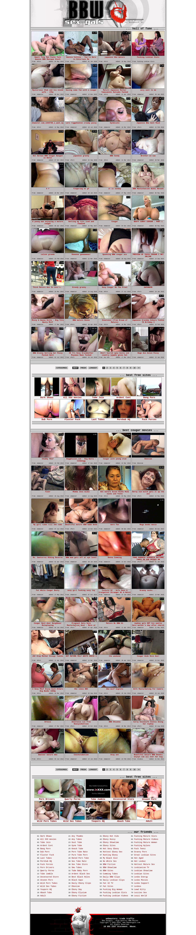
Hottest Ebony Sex (112, 852)
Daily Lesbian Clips (114, 880)
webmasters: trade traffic (120, 919)
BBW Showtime (110, 867)
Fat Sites (108, 886)
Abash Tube (123, 820)
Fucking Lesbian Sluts (115, 892)
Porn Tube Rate (80, 852)
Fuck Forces (149, 419)
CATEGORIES (61, 368)
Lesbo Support (141, 883)
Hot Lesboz (140, 861)
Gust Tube (77, 842)
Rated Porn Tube (80, 858)
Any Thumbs (77, 836)
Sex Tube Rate (79, 861)
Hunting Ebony (110, 855)
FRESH (83, 368)
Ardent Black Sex (81, 874)
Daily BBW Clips (111, 877)
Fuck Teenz (140, 849)
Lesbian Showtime (143, 871)
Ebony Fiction (79, 896)
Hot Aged (138, 858)
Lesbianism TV (141, 867)
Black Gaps (77, 880)
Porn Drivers (46, 798)
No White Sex (110, 861)
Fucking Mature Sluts (145, 836)
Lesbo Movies (141, 880)
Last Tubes (98, 419)
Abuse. (133, 926)
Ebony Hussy (109, 839)
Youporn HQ (98, 820)
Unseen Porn (149, 798)
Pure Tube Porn (80, 855)
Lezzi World (140, 896)
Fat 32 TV (108, 883)
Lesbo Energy (141, 877)
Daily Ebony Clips (81, 883)
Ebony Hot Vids (111, 836)
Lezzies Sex (140, 892)
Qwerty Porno (72, 798)
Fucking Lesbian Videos (115, 896)
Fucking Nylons (142, 845)
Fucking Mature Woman (145, 842)
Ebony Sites (109, 845)
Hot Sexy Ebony (111, 849)
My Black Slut (110, 858)
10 (134, 368)
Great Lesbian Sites (145, 855)
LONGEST (93, 368)
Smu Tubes (77, 867)
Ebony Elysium (79, 892)
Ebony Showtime (111, 842)
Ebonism (76, 886)
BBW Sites (108, 871)
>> (139, 368)
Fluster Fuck (72, 419)
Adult (149, 820)
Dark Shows (46, 397)
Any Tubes (77, 839)
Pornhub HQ (123, 419)
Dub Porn (46, 419)
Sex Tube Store (80, 864)
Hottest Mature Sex (144, 864)
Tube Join (98, 397)
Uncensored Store (123, 798)
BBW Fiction (109, 864)
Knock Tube (77, 849)
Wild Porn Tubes (46, 820)
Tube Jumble (98, 798)
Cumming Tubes (110, 874)
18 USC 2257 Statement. (116, 926)
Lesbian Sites (141, 874)
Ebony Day (77, 889)
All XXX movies (72, 397)
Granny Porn (140, 852)
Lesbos (137, 886)
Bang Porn (149, 397)
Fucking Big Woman (112, 889)
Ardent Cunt (123, 397)
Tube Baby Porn (80, 871)
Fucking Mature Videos (146, 839)
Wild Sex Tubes (72, 820)
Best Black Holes (81, 877)
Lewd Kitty (140, 889)
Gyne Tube (77, 845)
